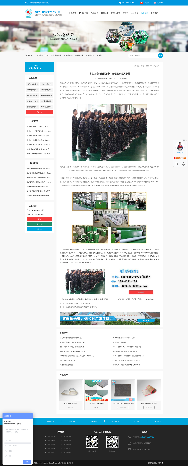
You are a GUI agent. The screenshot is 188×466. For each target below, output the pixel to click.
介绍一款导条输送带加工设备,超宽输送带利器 (40, 154)
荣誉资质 (72, 421)
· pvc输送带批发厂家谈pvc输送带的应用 (72, 351)
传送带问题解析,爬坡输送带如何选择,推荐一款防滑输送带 (40, 191)
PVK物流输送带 (32, 90)
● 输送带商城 (66, 444)
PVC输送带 (83, 13)
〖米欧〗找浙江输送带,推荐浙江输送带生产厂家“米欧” (40, 145)
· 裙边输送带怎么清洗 (66, 365)
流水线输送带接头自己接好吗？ (37, 186)
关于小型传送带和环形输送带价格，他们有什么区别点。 (40, 195)
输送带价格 (90, 55)
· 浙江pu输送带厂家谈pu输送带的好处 (71, 347)
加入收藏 (124, 79)
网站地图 (158, 421)
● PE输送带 (65, 448)
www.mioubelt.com (148, 299)
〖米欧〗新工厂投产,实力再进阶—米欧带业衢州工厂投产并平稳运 (40, 136)
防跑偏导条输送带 (33, 95)
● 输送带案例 (66, 452)
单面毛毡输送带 (46, 107)
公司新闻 (34, 121)
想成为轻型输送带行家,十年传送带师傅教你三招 (40, 168)
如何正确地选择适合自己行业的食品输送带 (40, 182)
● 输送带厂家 (50, 436)
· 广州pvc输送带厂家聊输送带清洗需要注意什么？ (128, 356)
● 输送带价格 (66, 436)
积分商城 (137, 421)
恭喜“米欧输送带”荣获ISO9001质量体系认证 (40, 149)
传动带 (125, 13)
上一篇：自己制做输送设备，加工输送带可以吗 (75, 303)
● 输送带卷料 (50, 440)
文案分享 (149, 66)
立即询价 (39, 219)
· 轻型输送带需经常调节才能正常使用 (124, 351)
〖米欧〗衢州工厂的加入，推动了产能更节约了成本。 (40, 127)
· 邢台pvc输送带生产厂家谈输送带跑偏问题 (126, 347)
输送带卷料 (68, 55)
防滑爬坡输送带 (32, 107)
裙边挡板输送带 (46, 95)
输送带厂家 (104, 299)
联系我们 (154, 13)
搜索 (160, 56)
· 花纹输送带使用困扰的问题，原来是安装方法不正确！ (77, 356)
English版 (158, 3)
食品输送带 (80, 299)
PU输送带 (94, 13)
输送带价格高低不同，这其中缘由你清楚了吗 (40, 173)
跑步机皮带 (115, 13)
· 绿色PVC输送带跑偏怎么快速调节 (70, 338)
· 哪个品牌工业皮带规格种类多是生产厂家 (126, 365)
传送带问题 (115, 421)
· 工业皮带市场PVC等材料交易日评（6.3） (126, 360)
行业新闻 (34, 163)
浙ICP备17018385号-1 (155, 463)
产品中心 (39, 112)
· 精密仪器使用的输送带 (67, 360)
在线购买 (144, 3)
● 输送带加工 (50, 452)
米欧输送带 (102, 79)
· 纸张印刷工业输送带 (119, 342)
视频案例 (94, 421)
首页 (142, 66)
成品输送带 (79, 55)
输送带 (96, 299)
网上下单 (39, 224)
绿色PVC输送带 (32, 84)
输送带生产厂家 (43, 55)
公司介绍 (39, 229)
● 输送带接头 (50, 448)
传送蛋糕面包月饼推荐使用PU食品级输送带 (40, 177)
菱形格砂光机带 (32, 101)
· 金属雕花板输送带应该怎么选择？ (124, 338)
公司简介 (134, 13)
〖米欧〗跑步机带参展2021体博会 (38, 140)
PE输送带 (104, 13)
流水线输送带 (56, 55)
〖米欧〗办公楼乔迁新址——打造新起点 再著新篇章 (40, 131)
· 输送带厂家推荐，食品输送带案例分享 (72, 342)
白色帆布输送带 (46, 101)
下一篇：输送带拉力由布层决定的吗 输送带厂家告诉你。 (79, 307)
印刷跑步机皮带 (46, 90)
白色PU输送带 (46, 84)
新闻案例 (144, 13)
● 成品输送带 (66, 440)
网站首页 (72, 13)
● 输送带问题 (50, 444)
